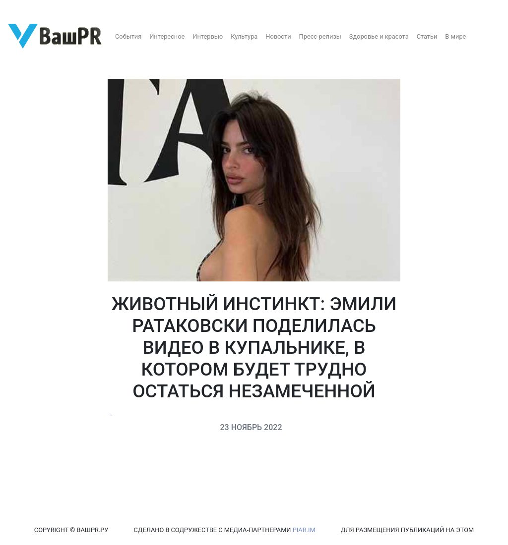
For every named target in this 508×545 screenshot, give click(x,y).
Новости (278, 36)
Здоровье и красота (379, 36)
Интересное (167, 36)
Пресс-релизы (320, 36)
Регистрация (27, 8)
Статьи (427, 36)
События (128, 36)
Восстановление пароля (98, 8)
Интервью (207, 36)
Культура (244, 36)
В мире (455, 36)
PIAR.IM (304, 530)
